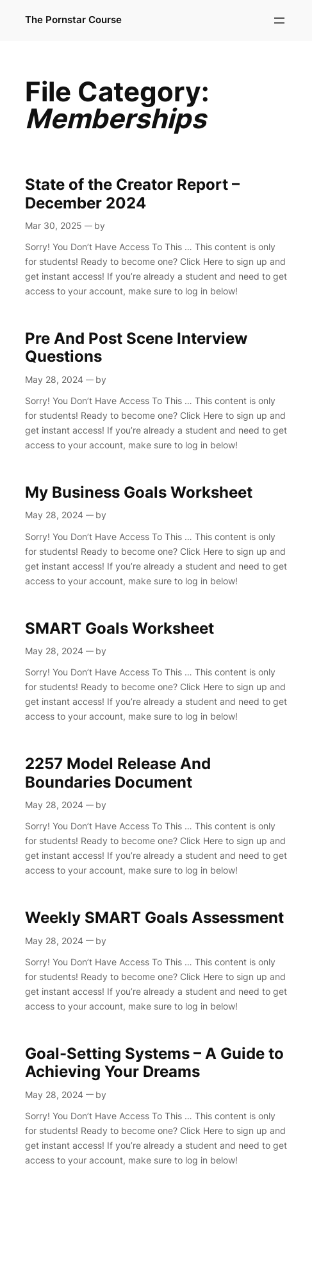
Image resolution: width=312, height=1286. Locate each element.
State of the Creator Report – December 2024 (132, 194)
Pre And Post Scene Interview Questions (136, 348)
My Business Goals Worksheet (138, 493)
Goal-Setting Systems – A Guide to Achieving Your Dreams (154, 1063)
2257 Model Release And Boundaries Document (118, 773)
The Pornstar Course (73, 20)
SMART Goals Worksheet (119, 629)
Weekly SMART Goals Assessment (154, 918)
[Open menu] (279, 20)
